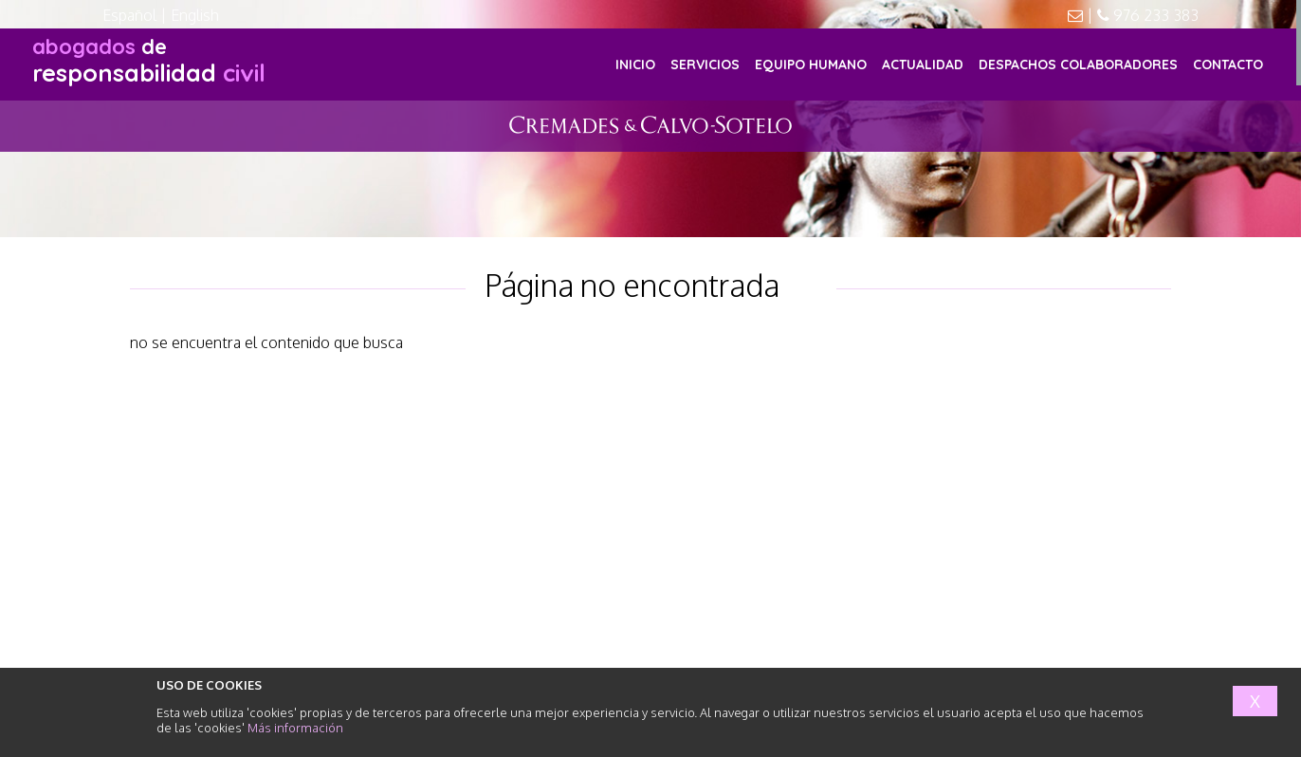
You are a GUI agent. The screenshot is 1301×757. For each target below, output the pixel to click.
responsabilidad (149, 60)
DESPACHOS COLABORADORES (1078, 64)
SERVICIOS (705, 64)
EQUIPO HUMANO (811, 64)
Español (129, 15)
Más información (295, 727)
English (195, 15)
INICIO (635, 64)
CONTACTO (1228, 64)
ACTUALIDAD (922, 64)
